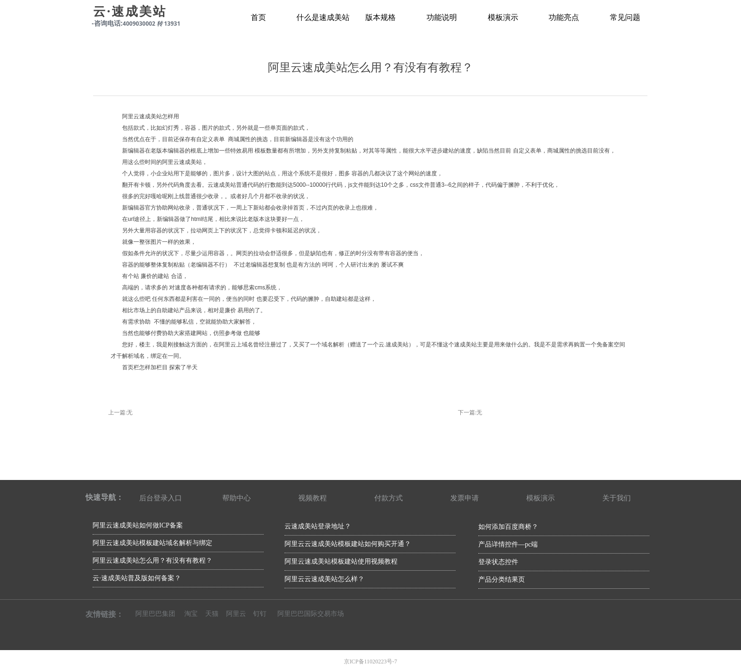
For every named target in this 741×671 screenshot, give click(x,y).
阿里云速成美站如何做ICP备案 (138, 525)
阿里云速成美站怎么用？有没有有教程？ (152, 560)
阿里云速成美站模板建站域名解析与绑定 (152, 542)
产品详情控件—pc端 (508, 544)
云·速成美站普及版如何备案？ (137, 578)
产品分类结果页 (501, 579)
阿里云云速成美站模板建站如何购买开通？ (348, 543)
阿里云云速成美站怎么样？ (324, 579)
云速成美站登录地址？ (318, 526)
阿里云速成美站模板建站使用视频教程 (341, 561)
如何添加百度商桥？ (508, 526)
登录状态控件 (498, 562)
